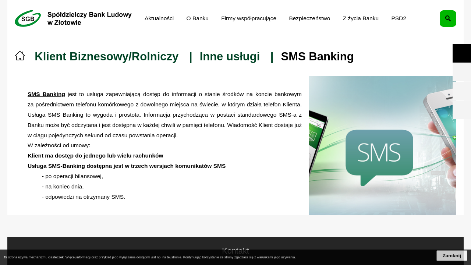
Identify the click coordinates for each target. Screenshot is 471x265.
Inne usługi (230, 56)
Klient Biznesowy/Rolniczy (106, 56)
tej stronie (174, 257)
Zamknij (452, 255)
